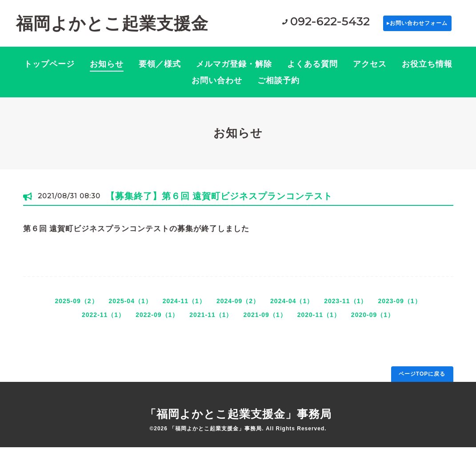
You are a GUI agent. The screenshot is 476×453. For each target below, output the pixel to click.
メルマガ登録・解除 (234, 69)
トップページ (49, 69)
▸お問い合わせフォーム (397, 26)
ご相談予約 (278, 86)
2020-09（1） (372, 320)
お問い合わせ (217, 86)
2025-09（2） (76, 306)
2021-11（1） (210, 320)
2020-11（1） (318, 320)
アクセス (370, 69)
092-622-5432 (289, 24)
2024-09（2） (238, 306)
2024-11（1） (184, 306)
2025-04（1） (130, 306)
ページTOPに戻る (422, 379)
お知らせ (107, 69)
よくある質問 (312, 69)
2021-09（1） (265, 320)
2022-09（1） (157, 320)
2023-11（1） (345, 306)
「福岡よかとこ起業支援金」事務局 (238, 419)
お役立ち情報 (427, 69)
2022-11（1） (103, 320)
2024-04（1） (291, 306)
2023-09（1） (399, 306)
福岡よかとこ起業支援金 (112, 26)
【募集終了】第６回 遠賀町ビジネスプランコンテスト (219, 201)
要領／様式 (160, 69)
